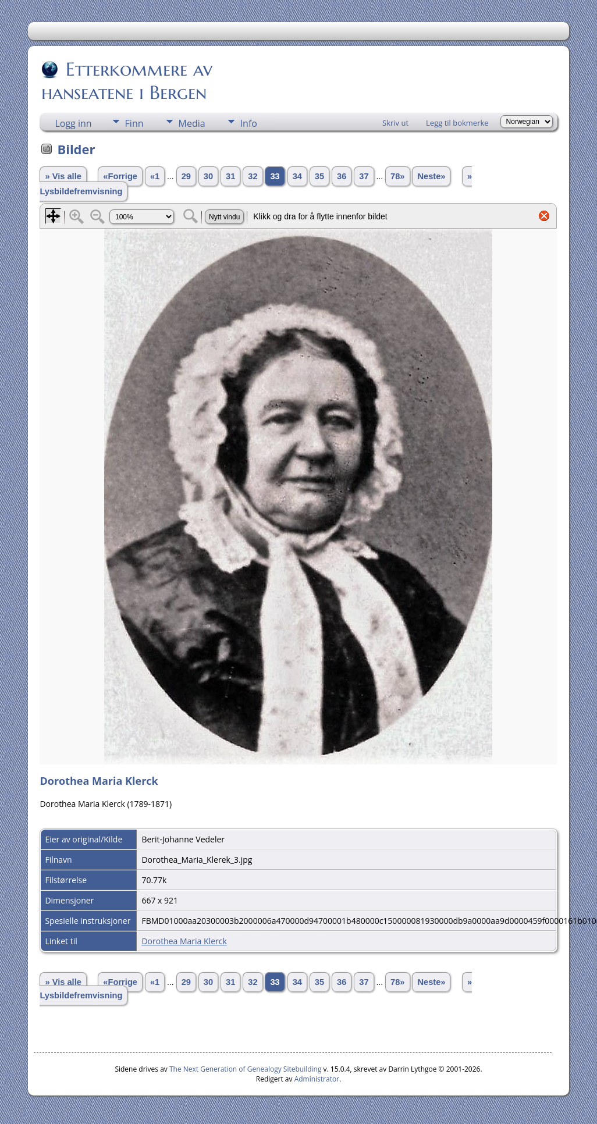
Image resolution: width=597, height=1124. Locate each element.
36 (341, 176)
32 (252, 176)
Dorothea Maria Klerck (183, 941)
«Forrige (120, 176)
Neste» (431, 176)
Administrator (316, 1079)
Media (192, 123)
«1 (154, 176)
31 (230, 176)
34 (297, 176)
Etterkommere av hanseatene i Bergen (126, 81)
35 (319, 176)
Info (248, 123)
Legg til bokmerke (457, 123)
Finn (134, 123)
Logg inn (73, 123)
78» (397, 176)
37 (363, 176)
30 (208, 176)
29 (186, 176)
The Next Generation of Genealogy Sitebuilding (245, 1069)
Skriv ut (395, 123)
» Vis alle (63, 176)
